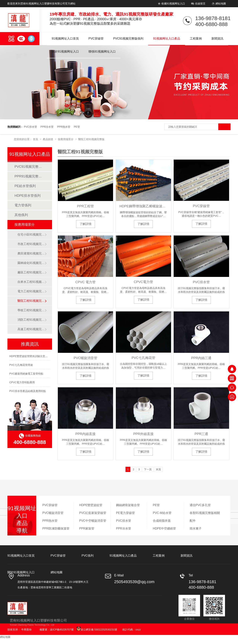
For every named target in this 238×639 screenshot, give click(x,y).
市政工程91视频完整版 (31, 244)
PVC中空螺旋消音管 (92, 520)
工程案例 (196, 38)
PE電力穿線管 (125, 512)
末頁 (158, 469)
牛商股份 (26, 629)
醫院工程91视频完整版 (91, 139)
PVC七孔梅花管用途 (21, 366)
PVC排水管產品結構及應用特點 (27, 392)
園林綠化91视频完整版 (31, 262)
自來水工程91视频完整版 (31, 281)
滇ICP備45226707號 (62, 629)
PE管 (77, 126)
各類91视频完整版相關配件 (205, 516)
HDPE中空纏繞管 (164, 528)
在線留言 (197, 4)
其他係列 (21, 215)
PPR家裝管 (86, 528)
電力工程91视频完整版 (31, 291)
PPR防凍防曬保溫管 (55, 528)
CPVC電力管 (143, 282)
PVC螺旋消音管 (85, 358)
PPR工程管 (85, 206)
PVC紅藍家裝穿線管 (92, 512)
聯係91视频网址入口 (102, 51)
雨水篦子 (196, 528)
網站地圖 (218, 4)
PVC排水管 (30, 126)
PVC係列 (87, 555)
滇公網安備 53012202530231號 (97, 629)
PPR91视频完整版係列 (30, 176)
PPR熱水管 (63, 126)
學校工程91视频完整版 (31, 310)
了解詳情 (85, 223)
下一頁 (148, 469)
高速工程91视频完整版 (31, 329)
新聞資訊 (217, 38)
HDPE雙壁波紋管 (90, 505)
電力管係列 (23, 205)
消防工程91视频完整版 (31, 319)
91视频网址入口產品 (166, 38)
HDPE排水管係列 (28, 195)
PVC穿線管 (96, 38)
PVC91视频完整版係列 (128, 38)
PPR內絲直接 (85, 434)
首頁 (36, 139)
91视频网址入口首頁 (65, 38)
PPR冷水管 (47, 126)
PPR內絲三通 (201, 358)
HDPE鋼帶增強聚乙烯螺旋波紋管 (143, 206)
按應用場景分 (66, 139)
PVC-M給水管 (162, 512)
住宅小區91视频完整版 (31, 234)
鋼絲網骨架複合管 (128, 505)
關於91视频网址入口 (65, 51)
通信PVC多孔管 (200, 505)
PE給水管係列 (25, 186)
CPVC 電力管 (85, 282)
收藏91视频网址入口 (171, 4)
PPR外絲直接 (143, 434)
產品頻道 (48, 139)
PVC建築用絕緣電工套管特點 (26, 374)
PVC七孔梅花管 (143, 358)
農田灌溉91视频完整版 (31, 253)
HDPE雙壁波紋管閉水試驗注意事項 (29, 357)
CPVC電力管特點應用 (22, 383)
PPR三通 (201, 434)
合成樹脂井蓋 (162, 520)
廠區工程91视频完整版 (31, 272)
